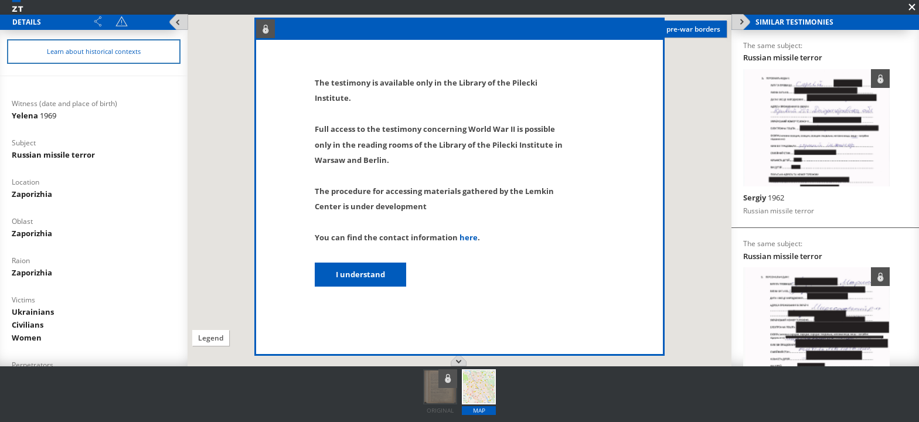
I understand (360, 274)
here (469, 237)
